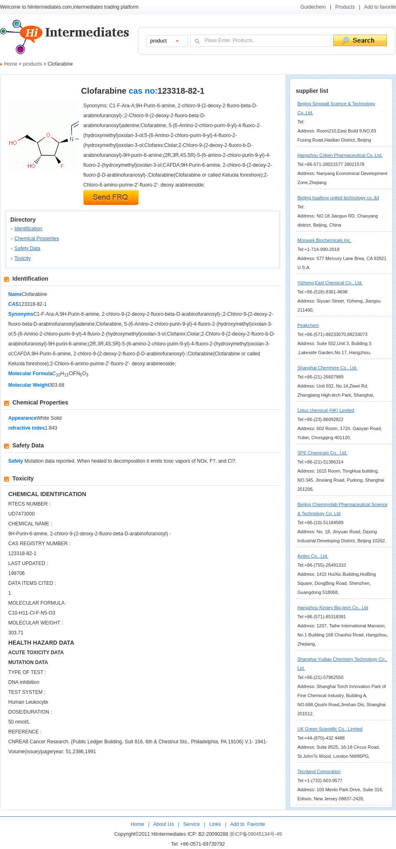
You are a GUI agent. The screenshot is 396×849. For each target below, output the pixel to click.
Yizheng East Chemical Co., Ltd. (330, 282)
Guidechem (312, 7)
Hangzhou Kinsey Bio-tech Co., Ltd (332, 607)
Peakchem (308, 325)
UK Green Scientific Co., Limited (330, 728)
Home (10, 64)
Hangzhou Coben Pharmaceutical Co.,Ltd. (339, 155)
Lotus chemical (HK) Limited (325, 410)
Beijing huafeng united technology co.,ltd (338, 197)
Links (214, 824)
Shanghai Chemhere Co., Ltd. (327, 367)
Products (345, 7)
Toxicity (22, 258)
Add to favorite (380, 7)
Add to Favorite (247, 824)
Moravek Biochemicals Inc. (324, 240)
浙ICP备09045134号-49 (255, 834)
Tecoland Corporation (319, 771)
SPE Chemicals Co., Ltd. (322, 452)
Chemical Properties (36, 238)
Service (191, 824)
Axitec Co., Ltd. (312, 555)
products (33, 64)
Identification (28, 229)
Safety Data (27, 248)
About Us (164, 824)
